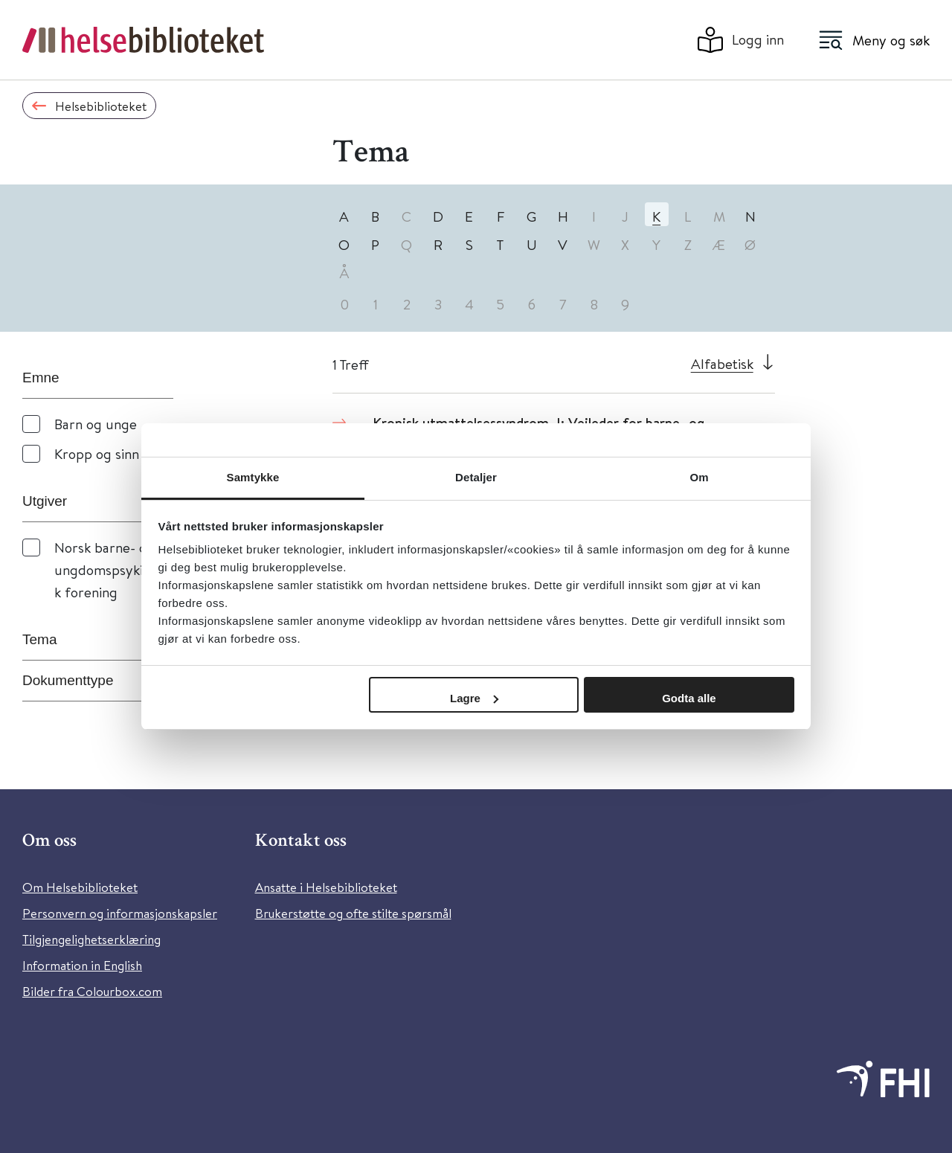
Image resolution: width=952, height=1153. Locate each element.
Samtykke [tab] (253, 477)
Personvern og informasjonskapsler (119, 913)
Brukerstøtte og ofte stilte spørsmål (353, 913)
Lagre (474, 698)
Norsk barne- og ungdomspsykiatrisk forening (112, 569)
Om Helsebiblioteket (80, 887)
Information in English (82, 965)
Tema (39, 639)
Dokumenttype (68, 680)
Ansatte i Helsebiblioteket (326, 887)
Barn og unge (95, 423)
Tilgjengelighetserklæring (91, 939)
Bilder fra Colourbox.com (92, 991)
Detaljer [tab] (476, 477)
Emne (41, 377)
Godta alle (689, 698)
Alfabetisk (722, 363)
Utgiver (44, 501)
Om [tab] (698, 477)
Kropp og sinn (96, 453)
